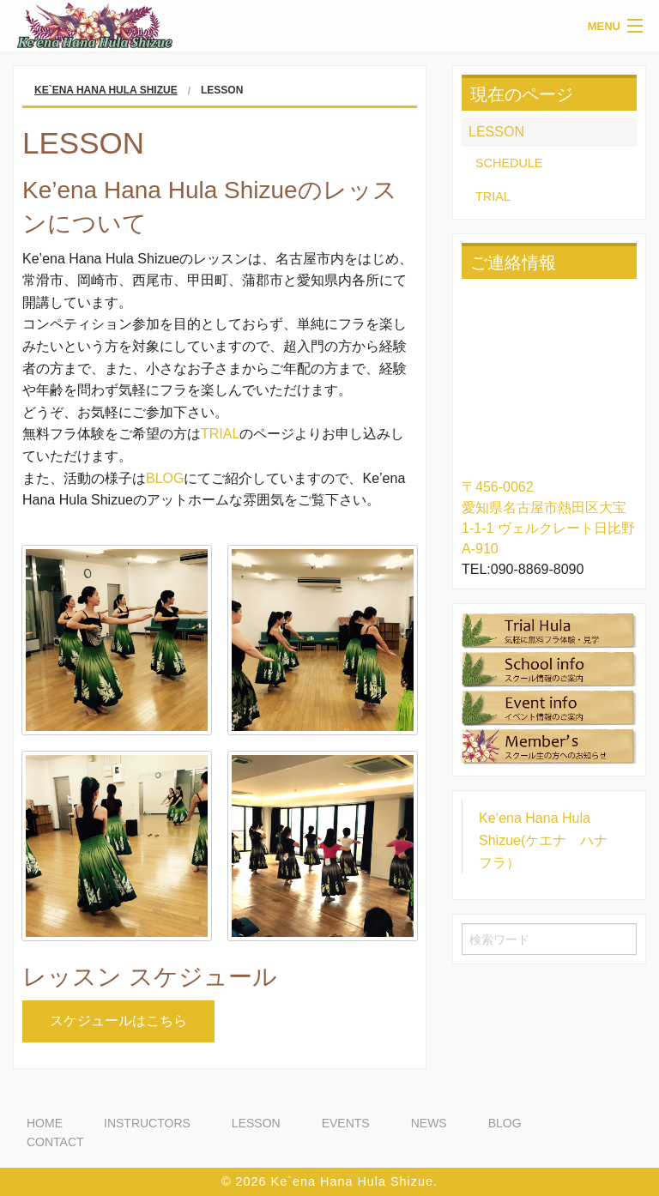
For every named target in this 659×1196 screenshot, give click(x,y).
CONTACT (55, 1142)
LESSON (496, 131)
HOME (45, 1123)
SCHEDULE (508, 163)
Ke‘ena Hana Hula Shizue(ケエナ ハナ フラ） (550, 840)
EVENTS (346, 1123)
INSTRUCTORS (147, 1123)
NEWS (429, 1123)
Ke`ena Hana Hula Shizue (106, 90)
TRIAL (220, 433)
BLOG (165, 478)
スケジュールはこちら (118, 1020)
